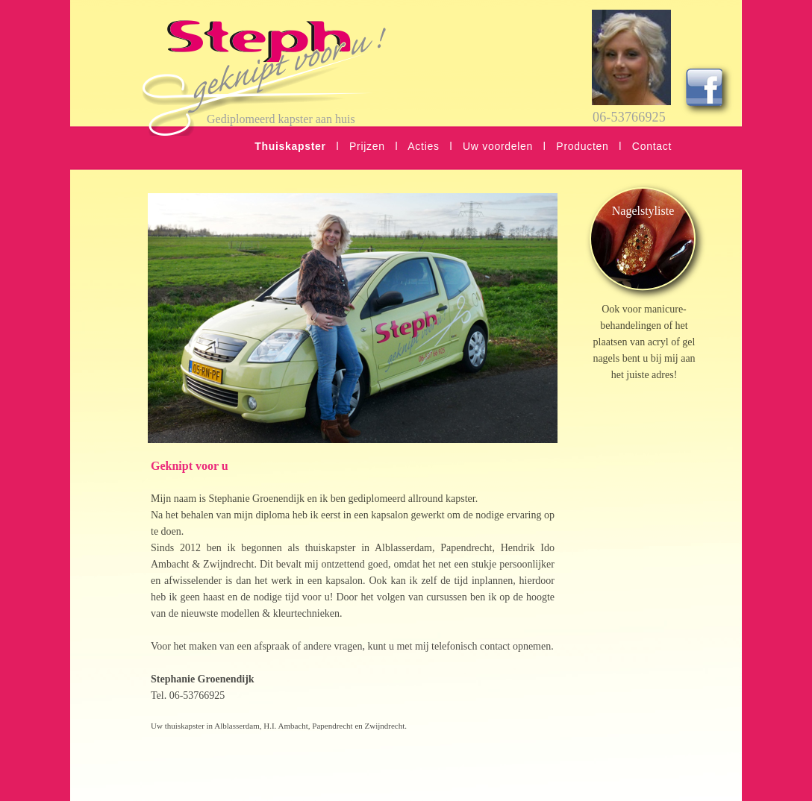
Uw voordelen (498, 146)
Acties (423, 146)
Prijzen (367, 146)
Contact (652, 146)
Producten (582, 146)
